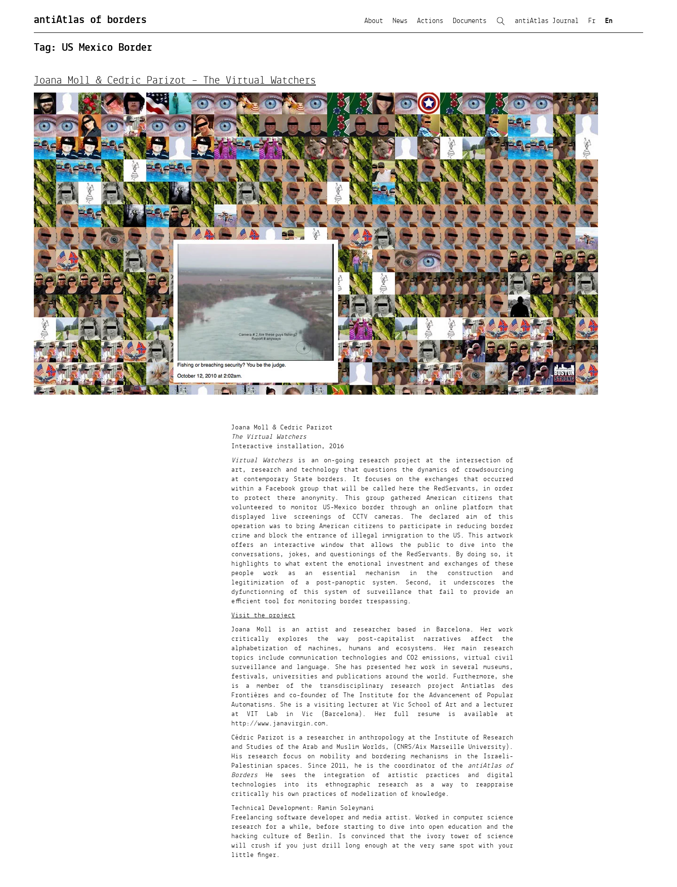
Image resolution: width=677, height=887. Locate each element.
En (609, 21)
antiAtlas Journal (547, 21)
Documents (470, 21)
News (400, 21)
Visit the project (263, 615)
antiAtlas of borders (90, 20)
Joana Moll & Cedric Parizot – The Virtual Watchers (175, 81)
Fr (592, 21)
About (373, 21)
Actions (430, 21)
